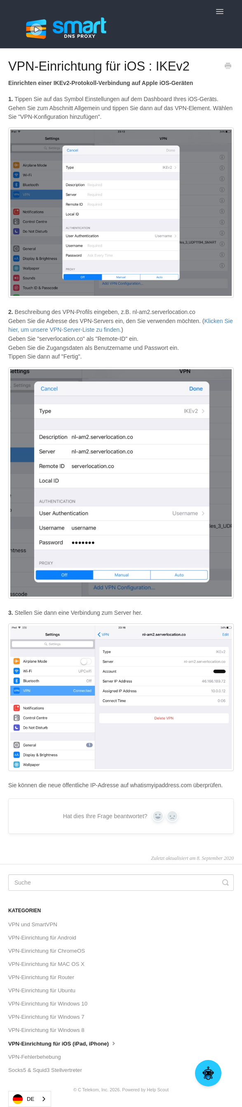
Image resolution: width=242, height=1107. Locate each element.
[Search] (121, 882)
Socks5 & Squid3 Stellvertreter (45, 1070)
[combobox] (29, 1099)
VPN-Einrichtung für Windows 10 (47, 1004)
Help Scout (158, 1089)
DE (23, 1099)
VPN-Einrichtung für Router (41, 977)
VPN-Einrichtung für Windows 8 (46, 1030)
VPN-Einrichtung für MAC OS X (46, 964)
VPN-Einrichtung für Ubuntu (41, 990)
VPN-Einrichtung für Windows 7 (46, 1017)
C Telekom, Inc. (93, 1089)
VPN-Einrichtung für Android (42, 938)
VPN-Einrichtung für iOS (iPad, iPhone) (62, 1043)
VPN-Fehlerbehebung (34, 1057)
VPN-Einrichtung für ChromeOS (46, 951)
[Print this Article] (228, 66)
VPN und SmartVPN (32, 924)
